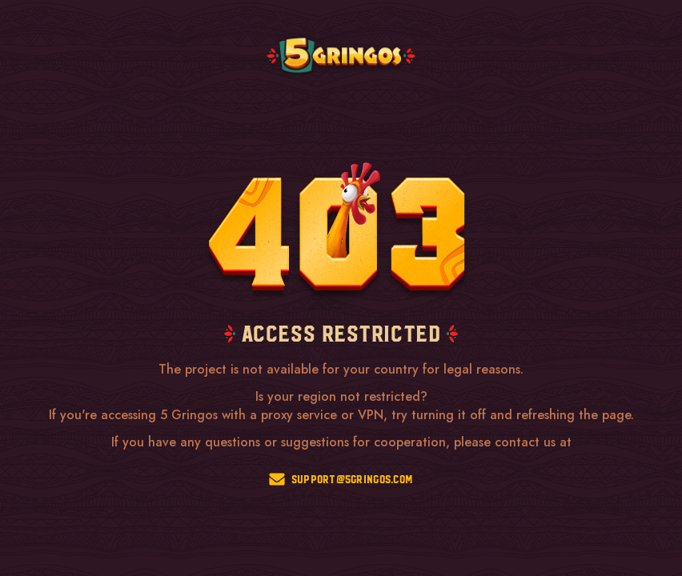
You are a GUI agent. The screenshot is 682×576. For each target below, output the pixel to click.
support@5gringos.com (341, 479)
